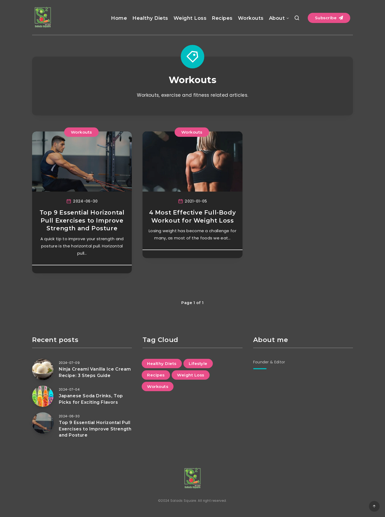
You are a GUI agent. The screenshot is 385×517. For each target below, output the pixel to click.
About (277, 18)
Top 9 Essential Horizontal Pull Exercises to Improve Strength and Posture (82, 220)
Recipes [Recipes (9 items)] (156, 375)
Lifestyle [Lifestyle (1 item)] (198, 363)
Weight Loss (190, 18)
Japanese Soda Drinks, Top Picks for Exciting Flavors (91, 399)
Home (119, 18)
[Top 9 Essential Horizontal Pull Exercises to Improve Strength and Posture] (42, 423)
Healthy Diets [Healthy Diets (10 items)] (161, 363)
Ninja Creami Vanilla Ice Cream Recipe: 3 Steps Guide (95, 372)
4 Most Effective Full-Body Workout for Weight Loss (192, 216)
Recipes (222, 18)
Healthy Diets (150, 18)
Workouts (251, 18)
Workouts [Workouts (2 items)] (157, 386)
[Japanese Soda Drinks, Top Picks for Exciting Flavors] (42, 396)
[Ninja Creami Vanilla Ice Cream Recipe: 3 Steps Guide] (42, 369)
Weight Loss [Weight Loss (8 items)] (190, 375)
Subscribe (329, 17)
